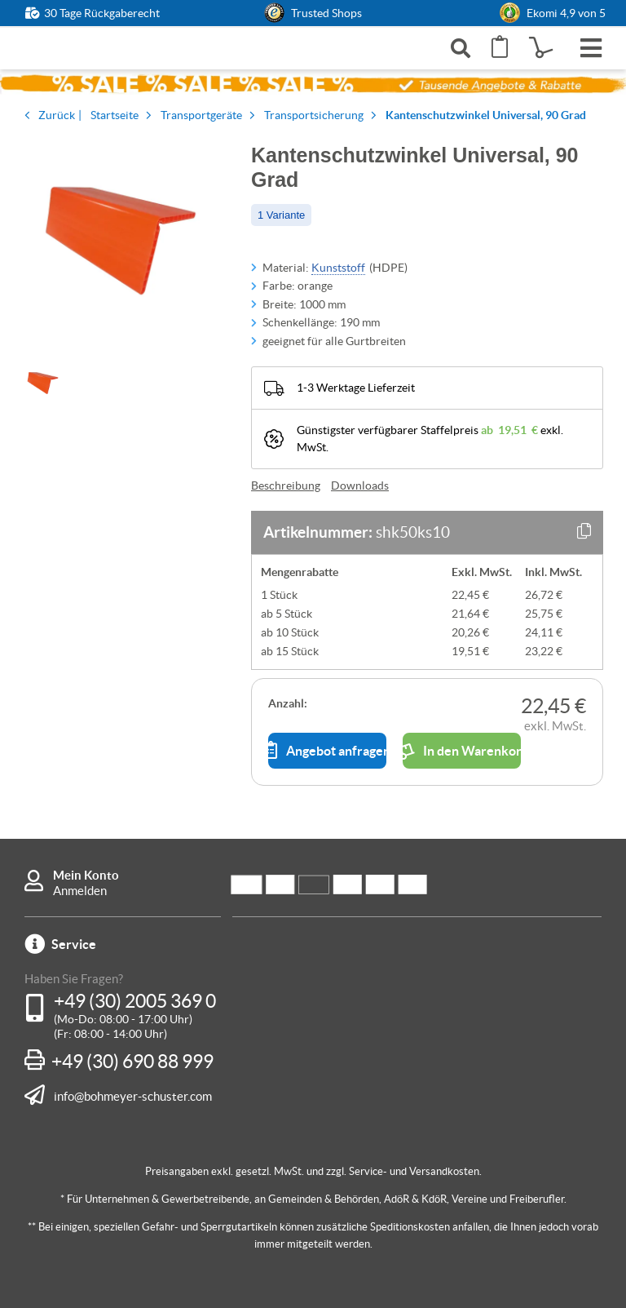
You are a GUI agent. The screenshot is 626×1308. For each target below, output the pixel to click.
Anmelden (80, 891)
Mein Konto (86, 875)
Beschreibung (285, 485)
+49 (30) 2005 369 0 (135, 1001)
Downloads (360, 485)
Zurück (56, 115)
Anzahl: (287, 703)
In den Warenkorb (462, 751)
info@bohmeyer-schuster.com (133, 1095)
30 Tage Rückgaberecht (102, 13)
